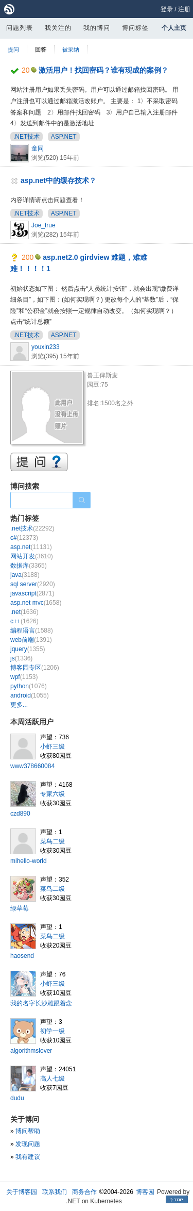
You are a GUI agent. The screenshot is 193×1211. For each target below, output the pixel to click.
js (21, 658)
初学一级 (52, 1031)
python (28, 686)
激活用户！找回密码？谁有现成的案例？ (103, 70)
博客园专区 (34, 667)
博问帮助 (27, 1131)
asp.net (31, 547)
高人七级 (52, 1078)
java (25, 574)
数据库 (28, 565)
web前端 (31, 639)
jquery (27, 649)
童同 (37, 148)
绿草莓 (19, 908)
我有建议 (27, 1156)
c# (24, 537)
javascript (32, 593)
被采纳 (70, 49)
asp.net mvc (35, 602)
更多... (19, 704)
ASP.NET (64, 136)
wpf (24, 677)
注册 (184, 9)
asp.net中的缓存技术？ (58, 180)
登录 (167, 9)
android (29, 695)
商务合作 (84, 1192)
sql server (32, 584)
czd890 (20, 813)
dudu (17, 1098)
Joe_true (43, 225)
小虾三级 (52, 746)
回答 (40, 49)
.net (24, 612)
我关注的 (58, 27)
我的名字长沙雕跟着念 (41, 1003)
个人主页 (174, 27)
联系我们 (54, 1192)
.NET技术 (26, 136)
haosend (22, 955)
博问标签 (135, 27)
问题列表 (19, 27)
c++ (24, 621)
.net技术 (32, 528)
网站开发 (31, 556)
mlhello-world (28, 861)
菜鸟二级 (52, 841)
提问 (13, 49)
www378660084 (32, 766)
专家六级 (52, 794)
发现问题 (27, 1144)
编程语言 (31, 630)
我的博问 (96, 27)
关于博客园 (21, 1192)
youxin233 (45, 347)
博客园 (145, 1192)
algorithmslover (31, 1050)
